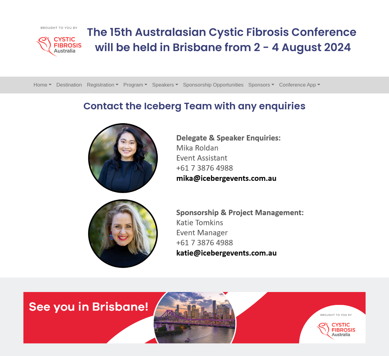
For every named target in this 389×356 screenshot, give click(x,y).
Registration (100, 85)
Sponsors (259, 85)
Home (40, 85)
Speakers (163, 85)
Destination (69, 85)
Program (133, 85)
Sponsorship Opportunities (213, 85)
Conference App (297, 85)
